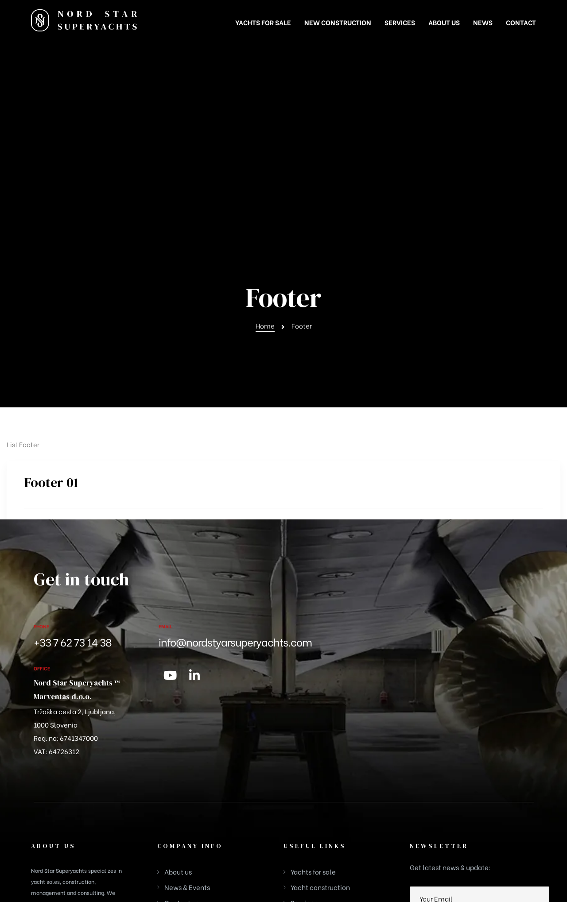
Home (265, 148)
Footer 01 (51, 305)
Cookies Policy (434, 824)
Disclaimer (521, 824)
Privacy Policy (481, 824)
